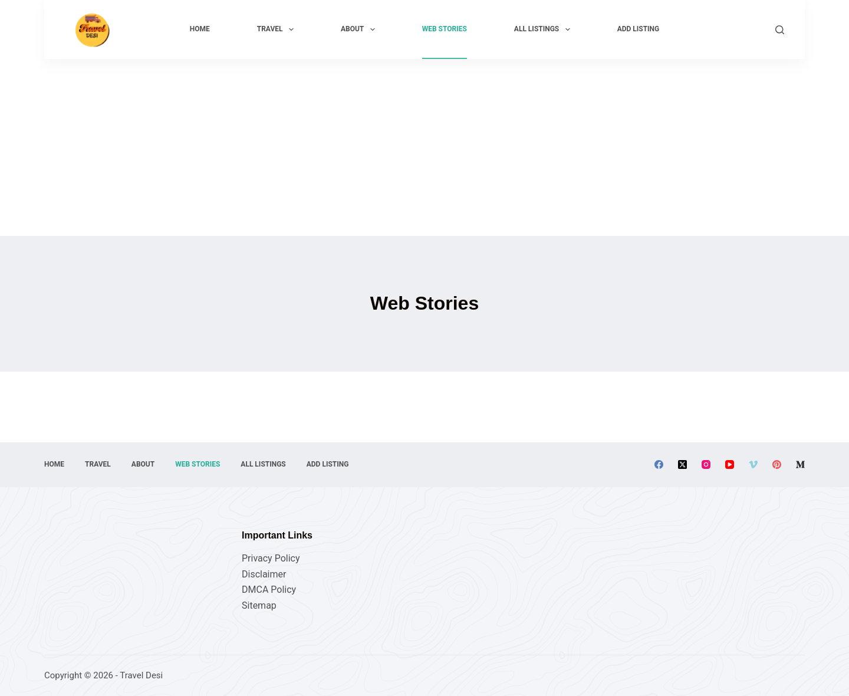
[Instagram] (706, 464)
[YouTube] (729, 464)
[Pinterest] (776, 464)
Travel (277, 29)
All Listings (544, 29)
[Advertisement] (424, 147)
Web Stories (444, 29)
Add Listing (638, 29)
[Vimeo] (753, 464)
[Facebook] (658, 464)
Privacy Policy (271, 558)
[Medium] (800, 464)
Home (200, 29)
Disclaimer (264, 574)
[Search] (779, 29)
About (360, 29)
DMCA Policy (269, 589)
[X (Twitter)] (682, 464)
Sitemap (259, 605)
